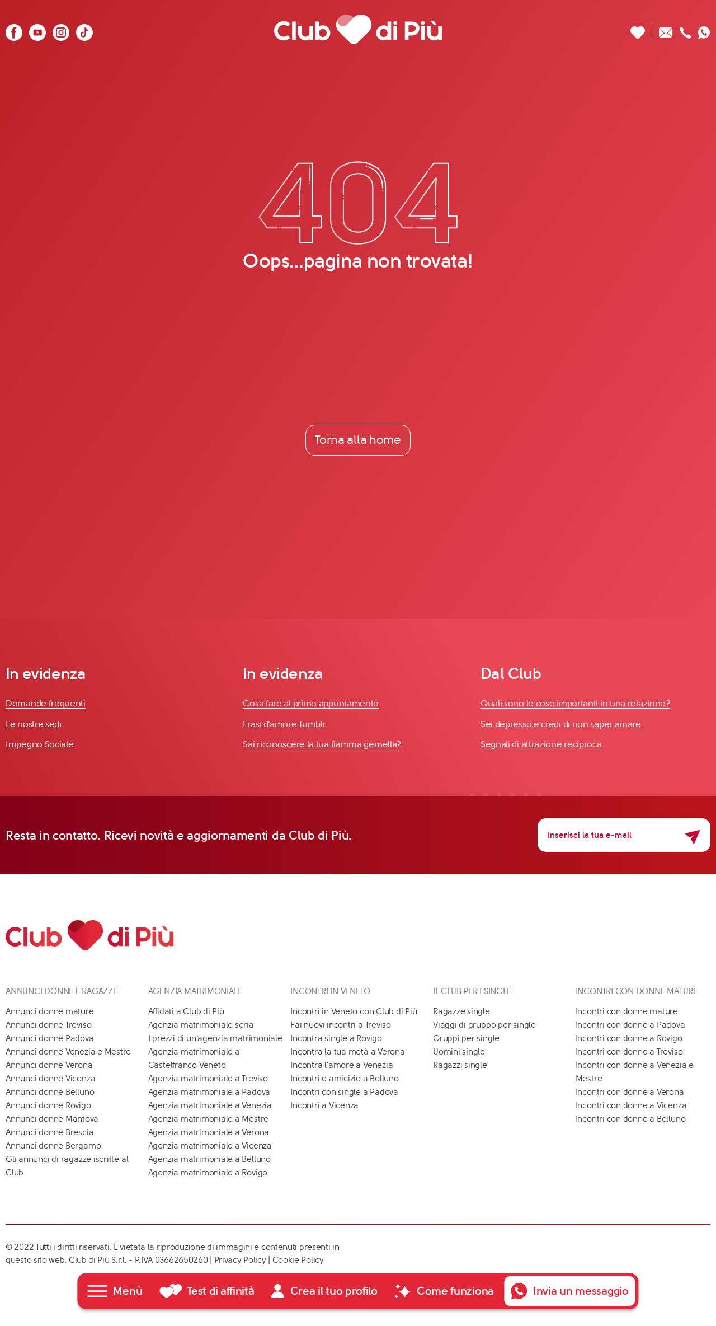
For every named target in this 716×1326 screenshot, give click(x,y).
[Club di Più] (358, 29)
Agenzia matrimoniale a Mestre (208, 1119)
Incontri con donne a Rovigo (629, 1038)
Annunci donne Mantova (52, 1119)
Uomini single (459, 1052)
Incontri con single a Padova (344, 1092)
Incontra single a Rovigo (336, 1038)
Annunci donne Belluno (50, 1092)
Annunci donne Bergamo (53, 1146)
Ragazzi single (460, 1065)
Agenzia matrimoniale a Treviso (208, 1079)
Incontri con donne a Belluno (631, 1119)
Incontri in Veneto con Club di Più (353, 1011)
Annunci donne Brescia (49, 1132)
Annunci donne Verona (49, 1065)
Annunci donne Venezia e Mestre (68, 1052)
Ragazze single (461, 1011)
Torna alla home (358, 440)
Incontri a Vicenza (324, 1105)
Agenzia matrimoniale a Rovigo (207, 1173)
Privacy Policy (240, 1260)
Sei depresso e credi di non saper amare (561, 724)
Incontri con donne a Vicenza (631, 1105)
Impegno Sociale (40, 744)
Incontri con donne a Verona (630, 1092)
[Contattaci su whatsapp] (704, 29)
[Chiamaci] (685, 29)
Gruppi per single (466, 1038)
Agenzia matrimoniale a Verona (208, 1132)
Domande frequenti (46, 703)
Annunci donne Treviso (48, 1025)
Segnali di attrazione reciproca (541, 744)
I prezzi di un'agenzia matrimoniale (215, 1038)
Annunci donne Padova (50, 1038)
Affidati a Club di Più (186, 1011)
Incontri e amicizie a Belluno (344, 1079)
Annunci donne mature (50, 1011)
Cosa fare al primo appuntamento (311, 703)
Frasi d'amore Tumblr (284, 724)
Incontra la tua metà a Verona (347, 1052)
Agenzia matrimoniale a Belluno (209, 1159)
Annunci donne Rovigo (48, 1105)
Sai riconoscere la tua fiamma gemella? (322, 744)
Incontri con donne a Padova (630, 1025)
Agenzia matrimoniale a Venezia (210, 1105)
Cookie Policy (298, 1260)
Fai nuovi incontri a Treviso (340, 1025)
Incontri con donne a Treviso (629, 1052)
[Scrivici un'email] (666, 29)
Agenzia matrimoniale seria (201, 1025)
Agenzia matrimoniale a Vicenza (210, 1146)
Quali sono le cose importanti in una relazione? (575, 703)
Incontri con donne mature (627, 1011)
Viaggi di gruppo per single (484, 1025)
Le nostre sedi (35, 724)
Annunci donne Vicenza (50, 1079)
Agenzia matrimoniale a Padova (209, 1092)
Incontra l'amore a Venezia (341, 1065)
